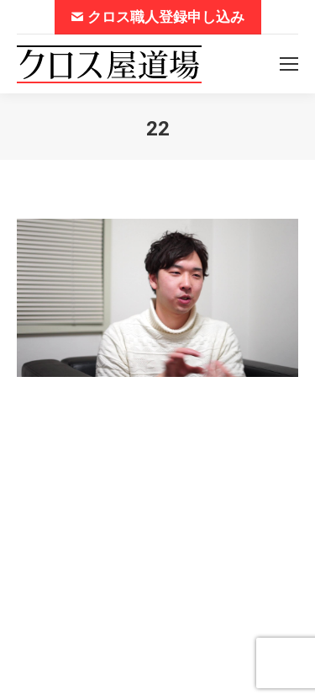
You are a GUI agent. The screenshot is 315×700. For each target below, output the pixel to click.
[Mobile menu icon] (289, 64)
